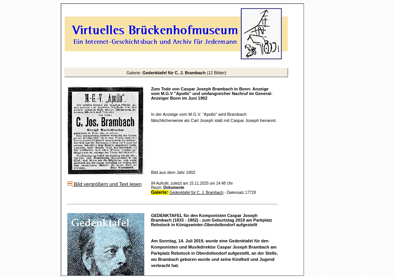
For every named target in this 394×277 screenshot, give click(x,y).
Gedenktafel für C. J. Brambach (196, 192)
